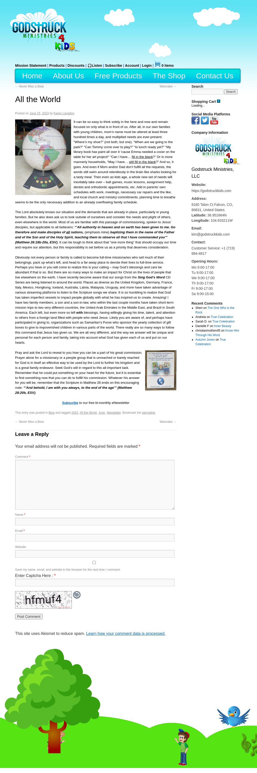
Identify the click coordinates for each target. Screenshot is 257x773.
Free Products (118, 76)
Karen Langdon (64, 113)
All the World (88, 412)
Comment (22, 457)
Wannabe (168, 86)
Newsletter (114, 412)
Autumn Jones (205, 339)
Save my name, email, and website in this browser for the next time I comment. (68, 569)
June (102, 412)
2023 (75, 412)
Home (32, 76)
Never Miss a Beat (29, 86)
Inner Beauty (222, 326)
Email (20, 531)
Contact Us (214, 76)
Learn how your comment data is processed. (126, 633)
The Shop (169, 76)
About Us (68, 76)
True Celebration (222, 317)
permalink (148, 412)
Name (20, 515)
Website (20, 547)
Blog (52, 412)
